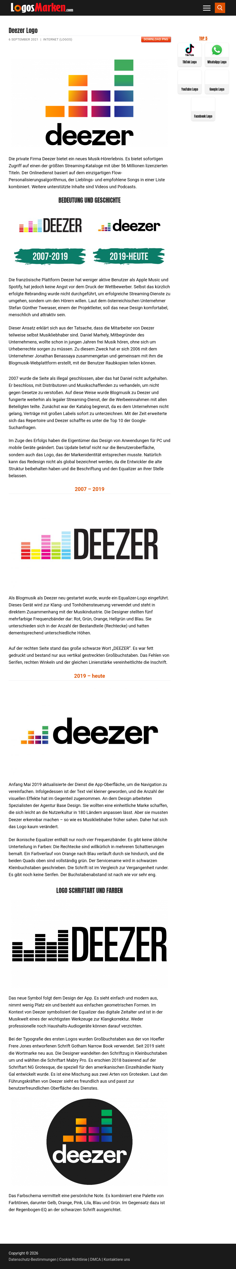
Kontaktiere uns (117, 1259)
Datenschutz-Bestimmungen (32, 1259)
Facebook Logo (203, 116)
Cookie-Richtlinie (73, 1259)
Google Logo (217, 89)
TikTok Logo (190, 62)
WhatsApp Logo (216, 62)
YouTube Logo (189, 89)
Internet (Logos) (57, 39)
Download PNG (156, 39)
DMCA (95, 1259)
